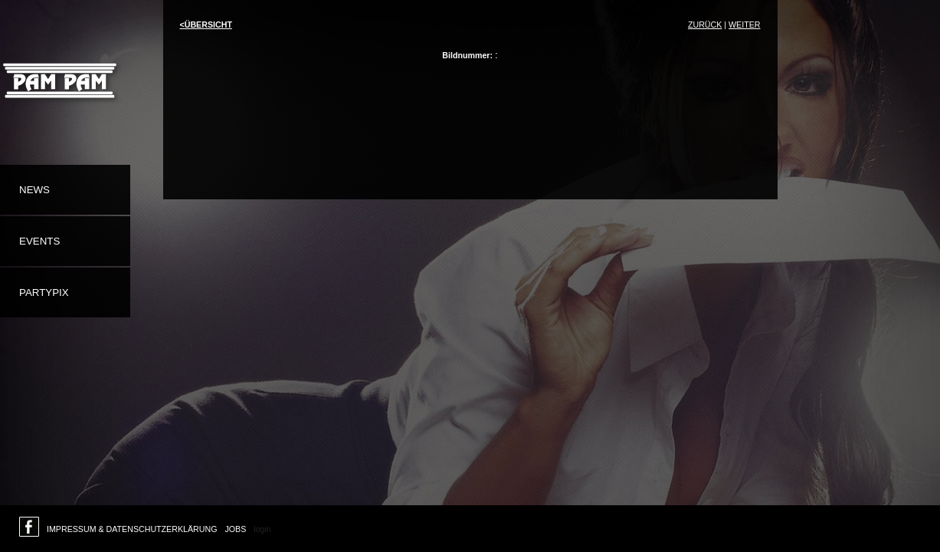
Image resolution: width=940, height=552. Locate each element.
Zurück (705, 24)
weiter (744, 24)
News (34, 190)
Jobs (235, 529)
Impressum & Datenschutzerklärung (132, 529)
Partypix (44, 292)
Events (39, 241)
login (262, 529)
